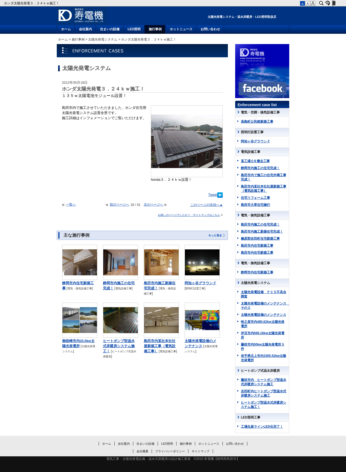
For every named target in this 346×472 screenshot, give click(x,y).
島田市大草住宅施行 (255, 205)
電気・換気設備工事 (80, 288)
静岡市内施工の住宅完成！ (260, 168)
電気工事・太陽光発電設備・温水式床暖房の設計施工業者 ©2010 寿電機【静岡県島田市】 (173, 459)
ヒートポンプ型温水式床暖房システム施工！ (119, 346)
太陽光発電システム (102, 39)
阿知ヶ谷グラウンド (200, 283)
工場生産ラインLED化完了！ (262, 427)
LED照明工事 (250, 417)
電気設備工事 (123, 288)
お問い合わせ (210, 29)
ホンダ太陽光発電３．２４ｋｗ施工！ (32, 3)
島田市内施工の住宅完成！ (260, 224)
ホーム (66, 29)
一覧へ (71, 204)
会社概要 (142, 451)
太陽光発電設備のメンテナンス (263, 315)
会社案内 (85, 29)
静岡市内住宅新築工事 (257, 272)
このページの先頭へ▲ (206, 205)
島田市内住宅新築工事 (257, 245)
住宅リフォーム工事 (255, 198)
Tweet (212, 195)
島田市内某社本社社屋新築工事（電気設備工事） (159, 346)
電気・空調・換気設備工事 (260, 112)
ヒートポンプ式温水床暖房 (260, 371)
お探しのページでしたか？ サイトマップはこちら (189, 214)
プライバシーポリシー (170, 451)
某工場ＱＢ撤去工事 (255, 161)
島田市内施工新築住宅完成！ (262, 231)
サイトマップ (200, 451)
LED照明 (134, 29)
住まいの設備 (109, 29)
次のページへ (153, 204)
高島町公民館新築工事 (257, 121)
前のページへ (119, 204)
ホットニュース (181, 29)
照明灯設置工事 (194, 288)
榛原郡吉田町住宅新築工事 (260, 238)
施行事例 (155, 29)
